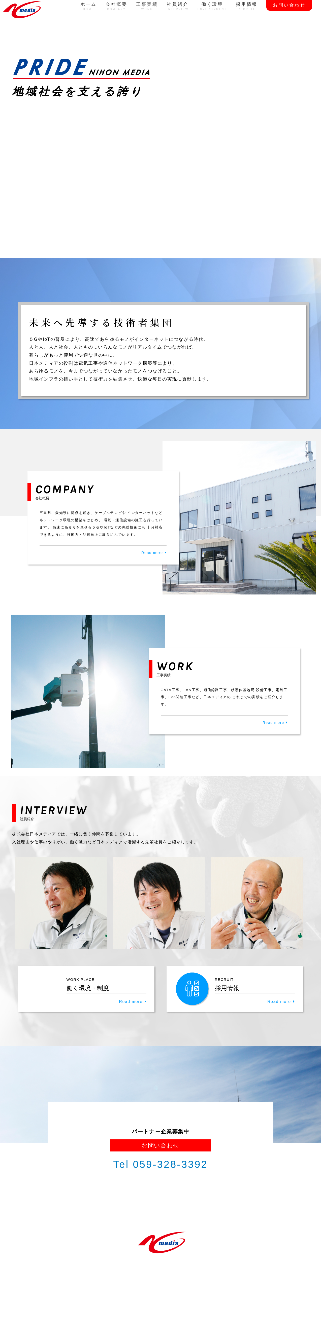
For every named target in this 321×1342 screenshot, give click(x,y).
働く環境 (212, 6)
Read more (152, 553)
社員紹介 (178, 6)
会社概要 (116, 6)
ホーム (88, 6)
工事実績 (147, 6)
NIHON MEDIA (156, 1316)
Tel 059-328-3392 (160, 1164)
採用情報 (247, 6)
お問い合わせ (289, 5)
